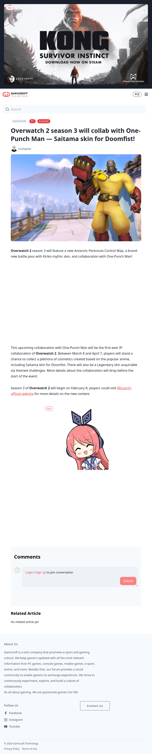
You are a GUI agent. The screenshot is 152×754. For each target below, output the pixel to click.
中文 (137, 94)
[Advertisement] (76, 506)
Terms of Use (29, 749)
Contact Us (95, 706)
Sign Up (40, 572)
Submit (128, 581)
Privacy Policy (12, 749)
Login (29, 572)
